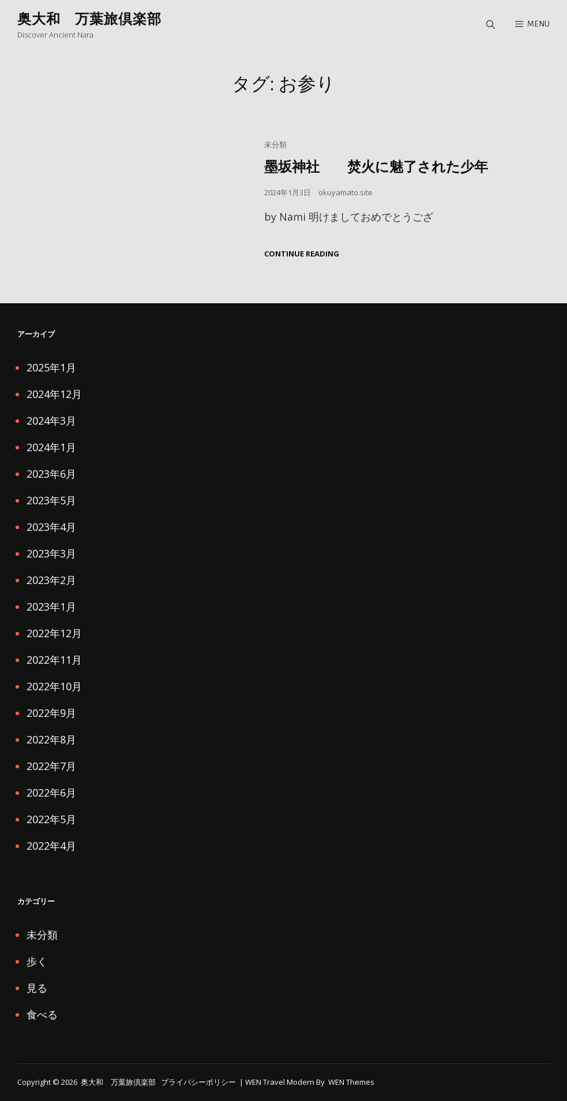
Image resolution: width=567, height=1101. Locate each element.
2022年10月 (54, 686)
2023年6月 (51, 474)
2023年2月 (51, 580)
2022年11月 (54, 660)
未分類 (275, 144)
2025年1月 (51, 367)
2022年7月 (51, 766)
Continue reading (301, 254)
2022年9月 (51, 713)
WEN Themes (351, 1082)
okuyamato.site (345, 192)
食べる (42, 1014)
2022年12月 (54, 633)
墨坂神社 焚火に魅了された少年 (376, 166)
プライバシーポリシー (198, 1082)
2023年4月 (51, 527)
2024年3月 (51, 420)
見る (37, 988)
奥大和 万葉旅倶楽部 (89, 18)
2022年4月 (51, 846)
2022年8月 (51, 739)
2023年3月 (51, 553)
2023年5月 (51, 500)
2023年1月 (51, 606)
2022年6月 (51, 792)
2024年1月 (51, 447)
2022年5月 (51, 819)
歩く (37, 961)
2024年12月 (54, 394)
